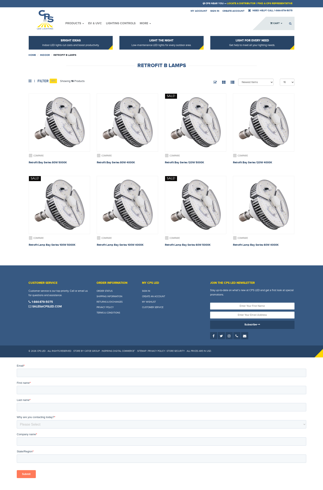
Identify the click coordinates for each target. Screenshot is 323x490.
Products (74, 23)
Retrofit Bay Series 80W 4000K (116, 162)
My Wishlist (149, 302)
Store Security (176, 351)
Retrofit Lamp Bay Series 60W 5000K (188, 245)
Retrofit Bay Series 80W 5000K (48, 162)
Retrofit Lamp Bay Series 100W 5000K (52, 245)
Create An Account (153, 296)
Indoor (45, 55)
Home (32, 55)
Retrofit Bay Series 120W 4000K (252, 162)
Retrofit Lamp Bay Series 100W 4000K (120, 245)
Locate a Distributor (241, 3)
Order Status (104, 291)
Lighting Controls (121, 23)
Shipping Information (109, 296)
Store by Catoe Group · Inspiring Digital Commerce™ (104, 351)
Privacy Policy (105, 307)
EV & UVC (95, 23)
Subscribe (252, 324)
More (145, 23)
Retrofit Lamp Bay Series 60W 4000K (256, 245)
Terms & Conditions (108, 312)
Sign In (146, 291)
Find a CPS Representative (274, 3)
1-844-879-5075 (40, 302)
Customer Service (152, 307)
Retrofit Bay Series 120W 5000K (184, 162)
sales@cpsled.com (45, 306)
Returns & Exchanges (110, 302)
